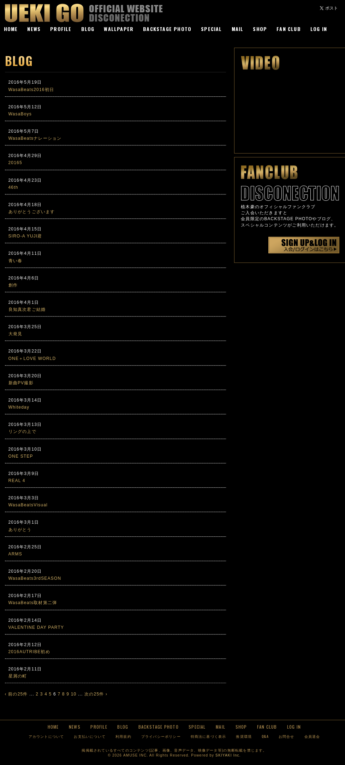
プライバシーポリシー (161, 736)
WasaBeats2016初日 (31, 89)
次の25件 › (95, 694)
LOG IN (318, 28)
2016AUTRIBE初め (29, 651)
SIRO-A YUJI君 (25, 236)
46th (13, 187)
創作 (13, 285)
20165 (15, 162)
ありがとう (20, 529)
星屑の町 (17, 676)
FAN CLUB (288, 28)
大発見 (15, 333)
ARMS (15, 554)
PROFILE (60, 28)
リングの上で (22, 431)
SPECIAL (211, 28)
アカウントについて (46, 736)
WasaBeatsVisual (28, 504)
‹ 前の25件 (16, 694)
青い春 (15, 260)
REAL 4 (16, 480)
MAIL (238, 28)
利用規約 (123, 736)
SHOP (260, 28)
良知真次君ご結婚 (27, 309)
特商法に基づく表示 (208, 736)
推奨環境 (244, 736)
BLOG (88, 28)
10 (74, 694)
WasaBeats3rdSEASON (34, 578)
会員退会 (312, 736)
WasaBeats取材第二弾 (32, 602)
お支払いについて (90, 736)
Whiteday (19, 407)
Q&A (265, 736)
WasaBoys (20, 114)
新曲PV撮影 (21, 382)
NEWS (34, 28)
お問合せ (287, 736)
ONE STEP (20, 456)
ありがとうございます (31, 211)
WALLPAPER (118, 28)
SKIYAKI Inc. (227, 755)
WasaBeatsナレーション (35, 138)
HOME (11, 28)
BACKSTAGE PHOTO (167, 28)
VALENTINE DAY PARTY (36, 627)
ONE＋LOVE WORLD (32, 358)
